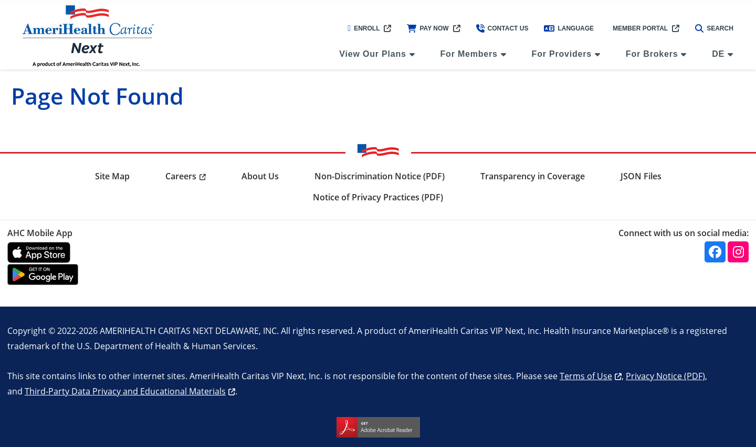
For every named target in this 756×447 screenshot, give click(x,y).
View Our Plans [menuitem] (372, 53)
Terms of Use (586, 375)
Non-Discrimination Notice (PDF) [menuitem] (379, 176)
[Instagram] (738, 251)
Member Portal (640, 28)
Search (714, 28)
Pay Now (427, 28)
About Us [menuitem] (260, 176)
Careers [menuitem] (180, 176)
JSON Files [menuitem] (641, 176)
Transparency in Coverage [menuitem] (532, 176)
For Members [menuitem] (469, 53)
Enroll (364, 28)
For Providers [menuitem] (562, 53)
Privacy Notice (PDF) (665, 375)
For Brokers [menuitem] (652, 53)
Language (569, 28)
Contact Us (502, 28)
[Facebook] (715, 251)
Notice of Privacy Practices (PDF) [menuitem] (378, 197)
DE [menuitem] (718, 53)
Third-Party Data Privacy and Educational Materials (125, 391)
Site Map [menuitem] (112, 176)
